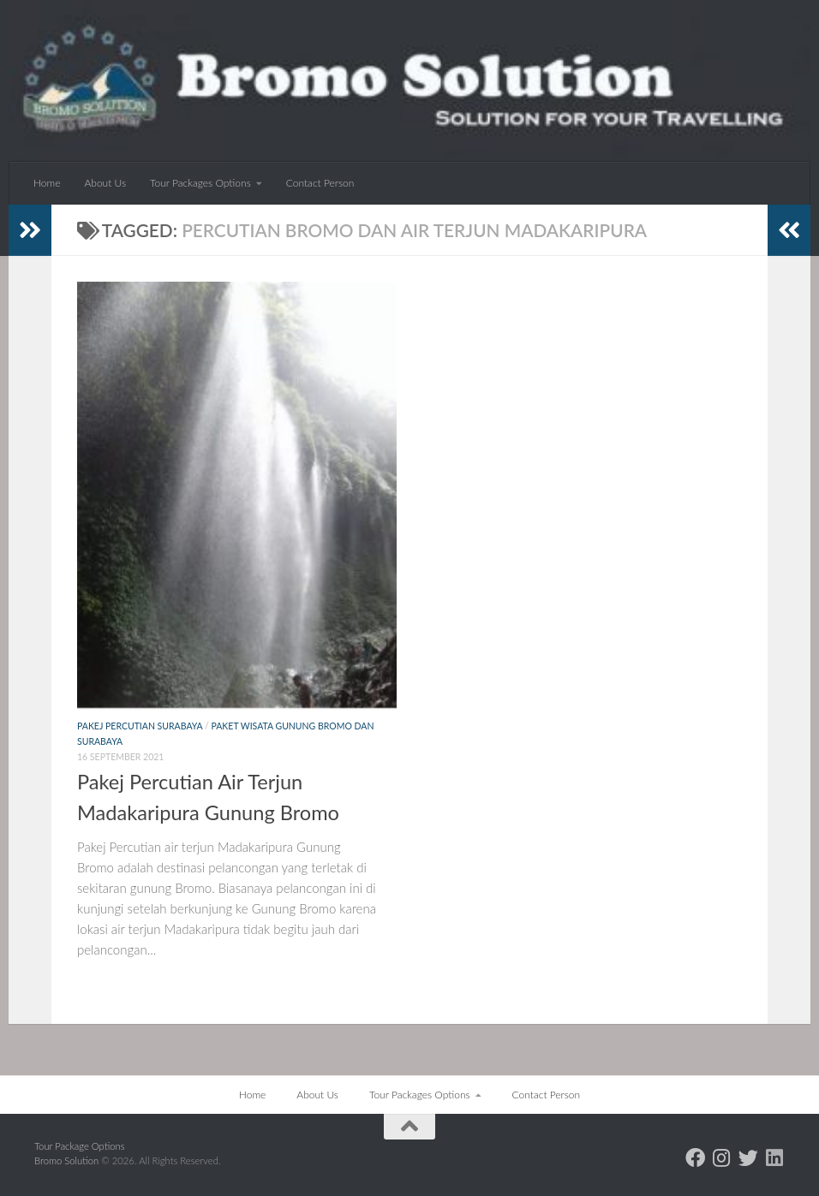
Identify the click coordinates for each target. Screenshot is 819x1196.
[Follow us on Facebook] (695, 1158)
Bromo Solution (67, 1160)
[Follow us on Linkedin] (775, 1158)
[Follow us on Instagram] (722, 1158)
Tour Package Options (79, 1145)
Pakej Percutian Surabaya (139, 726)
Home (46, 182)
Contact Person (320, 182)
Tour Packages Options (200, 182)
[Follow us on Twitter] (748, 1158)
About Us (105, 182)
